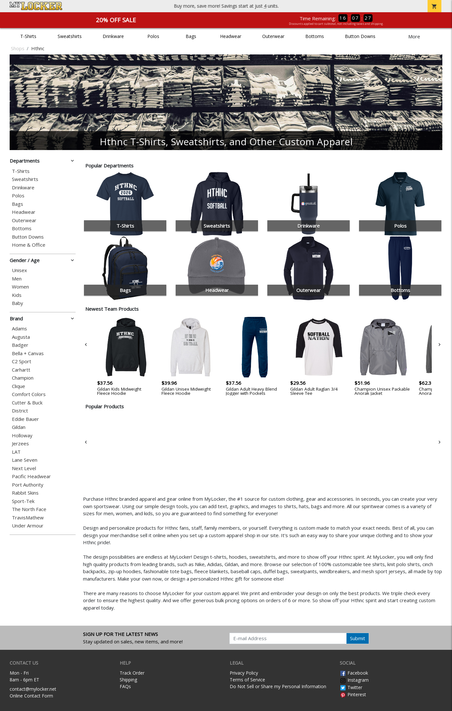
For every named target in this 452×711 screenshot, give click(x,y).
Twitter (351, 687)
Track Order (132, 673)
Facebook (354, 673)
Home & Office (28, 245)
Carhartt (21, 370)
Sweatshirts (70, 36)
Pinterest (353, 694)
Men (17, 278)
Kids (17, 295)
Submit (357, 638)
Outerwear (273, 36)
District (20, 410)
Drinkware (113, 36)
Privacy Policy (244, 673)
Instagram (354, 680)
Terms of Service (247, 680)
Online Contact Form (31, 696)
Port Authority (27, 485)
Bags (191, 36)
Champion (22, 378)
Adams (19, 328)
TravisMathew (28, 517)
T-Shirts (28, 36)
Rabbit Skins (25, 493)
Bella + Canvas (28, 353)
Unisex (19, 270)
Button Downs (360, 36)
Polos (153, 36)
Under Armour (27, 525)
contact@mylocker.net (33, 689)
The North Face (29, 509)
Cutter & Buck (27, 402)
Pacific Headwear (31, 476)
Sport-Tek (23, 501)
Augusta (21, 337)
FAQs (125, 686)
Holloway (22, 435)
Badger (20, 345)
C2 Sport (21, 361)
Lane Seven (24, 460)
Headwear (230, 36)
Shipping (128, 680)
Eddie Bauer (25, 419)
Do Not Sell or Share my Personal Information (278, 686)
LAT (16, 452)
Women (20, 286)
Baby (17, 303)
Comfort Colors (29, 394)
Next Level (24, 468)
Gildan (18, 427)
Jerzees (20, 443)
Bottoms (314, 36)
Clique (18, 386)
